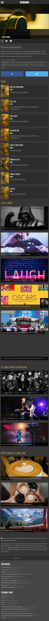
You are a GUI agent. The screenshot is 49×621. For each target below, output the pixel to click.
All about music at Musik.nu (14, 367)
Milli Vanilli (3, 571)
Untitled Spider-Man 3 (35, 51)
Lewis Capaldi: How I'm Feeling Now (9, 580)
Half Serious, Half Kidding (7, 576)
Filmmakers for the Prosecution (8, 587)
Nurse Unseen (4, 585)
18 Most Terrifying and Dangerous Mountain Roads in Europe (14, 609)
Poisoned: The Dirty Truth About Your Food (10, 574)
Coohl (2, 604)
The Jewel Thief (4, 569)
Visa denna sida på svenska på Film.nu (11, 47)
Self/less (3, 53)
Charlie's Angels (14, 53)
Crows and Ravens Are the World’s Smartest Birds (12, 606)
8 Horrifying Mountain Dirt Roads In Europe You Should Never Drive (16, 613)
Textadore (3, 617)
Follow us (3, 600)
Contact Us (3, 598)
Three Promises (4, 578)
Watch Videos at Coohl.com (13, 453)
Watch (2, 611)
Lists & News (6, 203)
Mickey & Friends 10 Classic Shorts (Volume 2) (11, 582)
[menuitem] (3, 558)
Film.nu (3, 602)
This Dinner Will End (5, 567)
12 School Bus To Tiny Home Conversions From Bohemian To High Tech (16, 615)
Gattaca (25, 53)
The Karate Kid (38, 53)
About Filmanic (4, 595)
